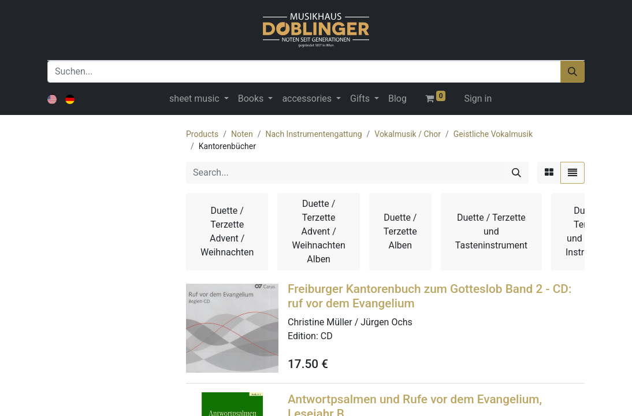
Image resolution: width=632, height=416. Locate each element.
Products (202, 134)
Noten (242, 134)
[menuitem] (397, 98)
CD (327, 335)
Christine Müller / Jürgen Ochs (350, 322)
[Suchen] (572, 72)
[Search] (516, 173)
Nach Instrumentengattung (313, 134)
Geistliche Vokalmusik (493, 134)
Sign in (478, 98)
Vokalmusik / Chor (407, 134)
